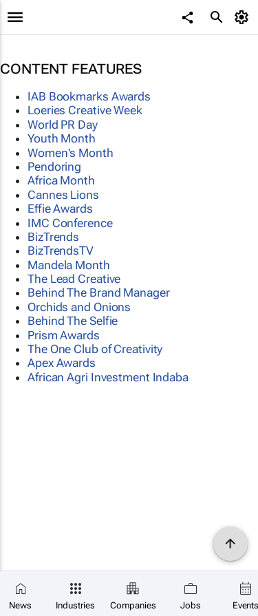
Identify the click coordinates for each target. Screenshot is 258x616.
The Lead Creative (74, 279)
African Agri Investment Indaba (108, 377)
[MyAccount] (244, 17)
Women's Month (71, 153)
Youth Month (62, 138)
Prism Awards (64, 335)
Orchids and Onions (79, 307)
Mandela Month (69, 265)
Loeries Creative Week (85, 110)
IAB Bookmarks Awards (89, 96)
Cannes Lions (63, 195)
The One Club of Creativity (95, 349)
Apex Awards (62, 363)
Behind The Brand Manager (99, 292)
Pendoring (54, 166)
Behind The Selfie (73, 321)
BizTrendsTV (61, 250)
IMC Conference (70, 223)
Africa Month (61, 180)
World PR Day (63, 124)
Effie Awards (60, 208)
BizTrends (53, 237)
